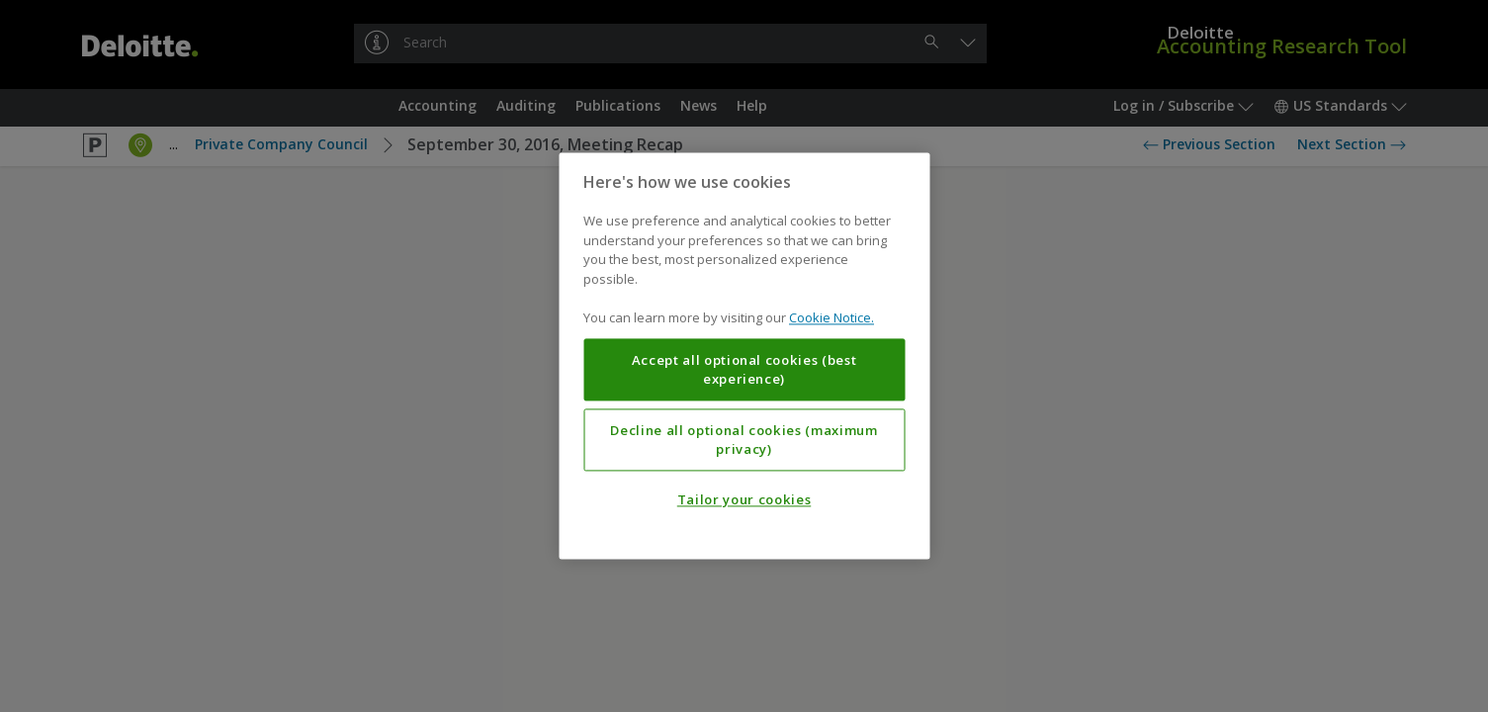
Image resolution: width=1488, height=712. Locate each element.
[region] (744, 355)
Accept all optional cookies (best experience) (744, 370)
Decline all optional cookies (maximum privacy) (743, 440)
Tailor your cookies (744, 500)
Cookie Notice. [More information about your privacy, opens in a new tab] (831, 318)
